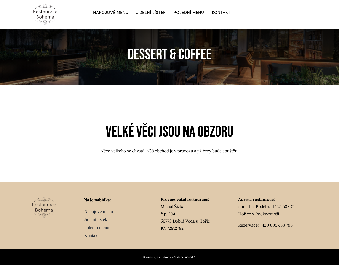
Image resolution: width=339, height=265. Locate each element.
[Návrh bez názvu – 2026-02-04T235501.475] (47, 5)
